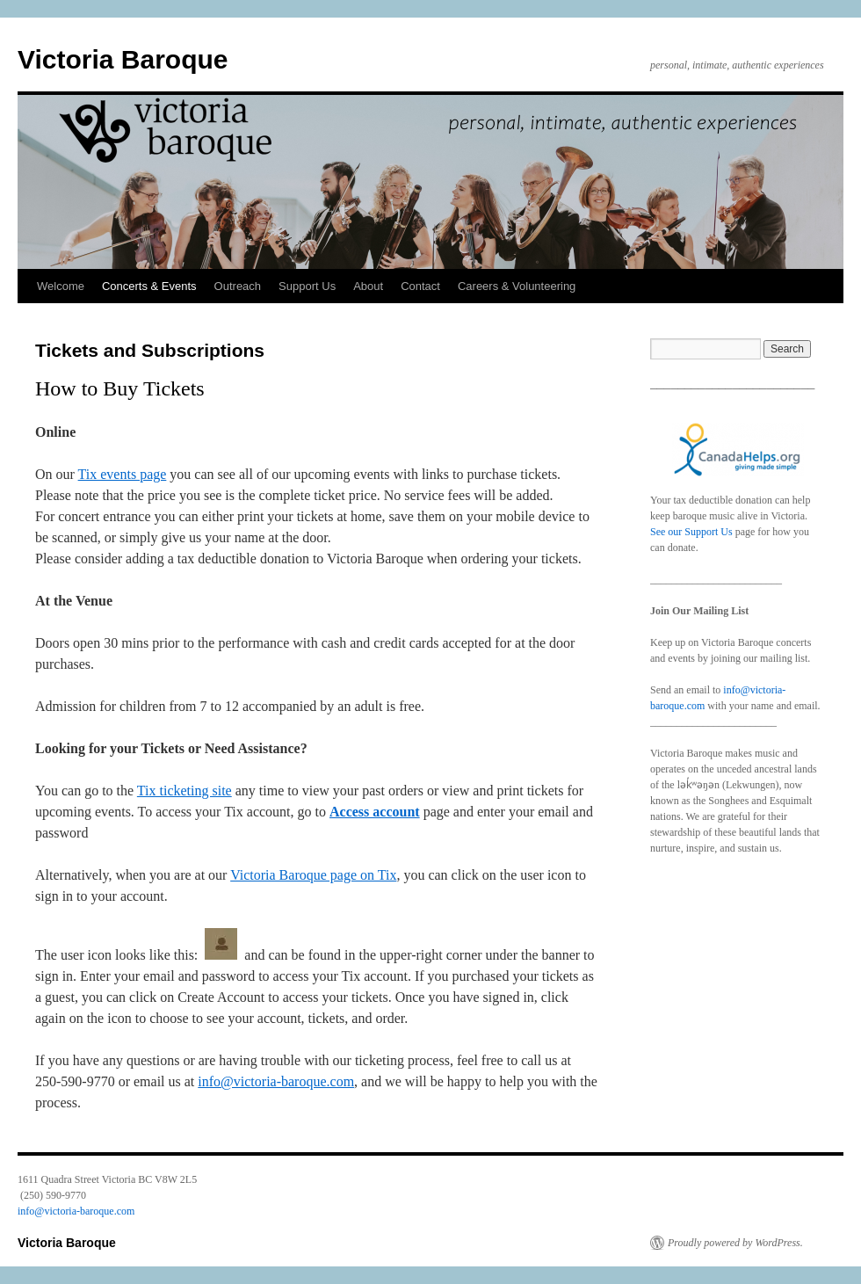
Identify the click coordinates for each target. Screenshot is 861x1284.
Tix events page (122, 474)
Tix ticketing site (184, 790)
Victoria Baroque (123, 59)
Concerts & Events (149, 286)
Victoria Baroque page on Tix (313, 874)
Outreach (237, 286)
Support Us (307, 286)
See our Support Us (691, 532)
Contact (420, 286)
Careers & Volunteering (516, 286)
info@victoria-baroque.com (276, 1081)
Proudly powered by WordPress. (735, 1243)
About (368, 286)
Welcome (60, 286)
